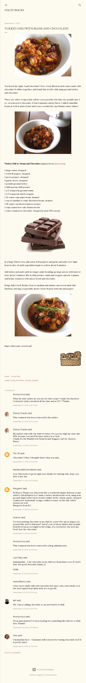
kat (14, 600)
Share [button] (7, 376)
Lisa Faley (18, 557)
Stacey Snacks (14, 10)
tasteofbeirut (19, 581)
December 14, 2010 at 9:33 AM (25, 462)
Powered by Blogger (43, 669)
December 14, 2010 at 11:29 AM (25, 480)
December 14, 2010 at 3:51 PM (25, 533)
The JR (16, 453)
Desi (15, 635)
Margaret (17, 488)
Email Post (15, 376)
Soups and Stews (17, 380)
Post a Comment (13, 653)
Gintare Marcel (51, 675)
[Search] (79, 4)
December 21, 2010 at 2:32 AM (25, 646)
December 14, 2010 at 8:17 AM (25, 405)
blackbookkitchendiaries (25, 469)
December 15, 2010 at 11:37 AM (25, 609)
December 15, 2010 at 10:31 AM (25, 574)
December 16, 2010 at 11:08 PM (25, 627)
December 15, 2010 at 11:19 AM (25, 592)
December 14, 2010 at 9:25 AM (25, 445)
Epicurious (59, 163)
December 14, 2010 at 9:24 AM (25, 421)
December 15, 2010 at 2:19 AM (25, 550)
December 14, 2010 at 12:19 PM (25, 509)
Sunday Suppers (31, 380)
